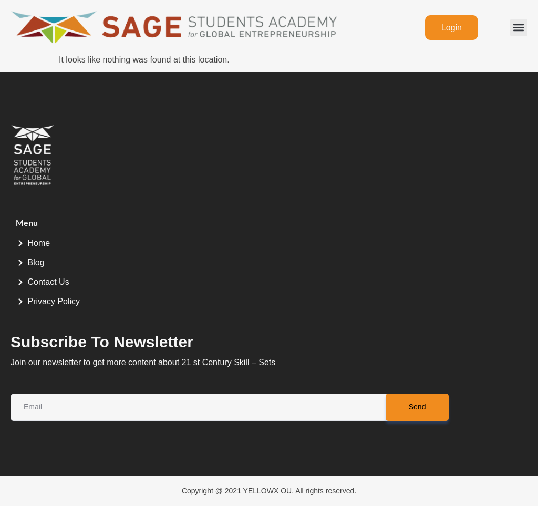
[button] (518, 27)
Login (451, 27)
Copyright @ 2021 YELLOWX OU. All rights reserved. (269, 491)
